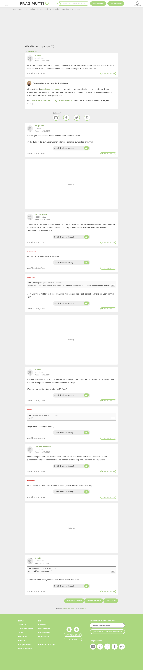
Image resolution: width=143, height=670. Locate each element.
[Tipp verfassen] (115, 3)
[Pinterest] (100, 647)
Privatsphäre (44, 633)
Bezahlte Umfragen (47, 644)
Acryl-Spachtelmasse (50, 89)
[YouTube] (93, 647)
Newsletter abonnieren (107, 631)
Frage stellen (98, 3)
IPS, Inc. (84, 608)
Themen (22, 625)
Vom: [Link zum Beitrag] (29, 73)
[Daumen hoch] (86, 148)
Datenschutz (44, 629)
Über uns (22, 637)
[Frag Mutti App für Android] (76, 630)
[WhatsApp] (87, 118)
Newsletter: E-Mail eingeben (103, 620)
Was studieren (25, 648)
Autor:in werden (25, 629)
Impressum (43, 637)
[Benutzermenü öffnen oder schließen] (137, 3)
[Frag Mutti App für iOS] (69, 630)
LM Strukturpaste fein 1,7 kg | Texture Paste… (52, 100)
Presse (21, 640)
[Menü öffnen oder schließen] (6, 3)
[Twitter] (77, 118)
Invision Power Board (68, 608)
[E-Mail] (56, 118)
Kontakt (42, 625)
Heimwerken (32, 51)
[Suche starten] (60, 3)
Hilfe (40, 621)
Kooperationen (25, 644)
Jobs (20, 633)
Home (21, 621)
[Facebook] (66, 118)
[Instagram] (107, 647)
